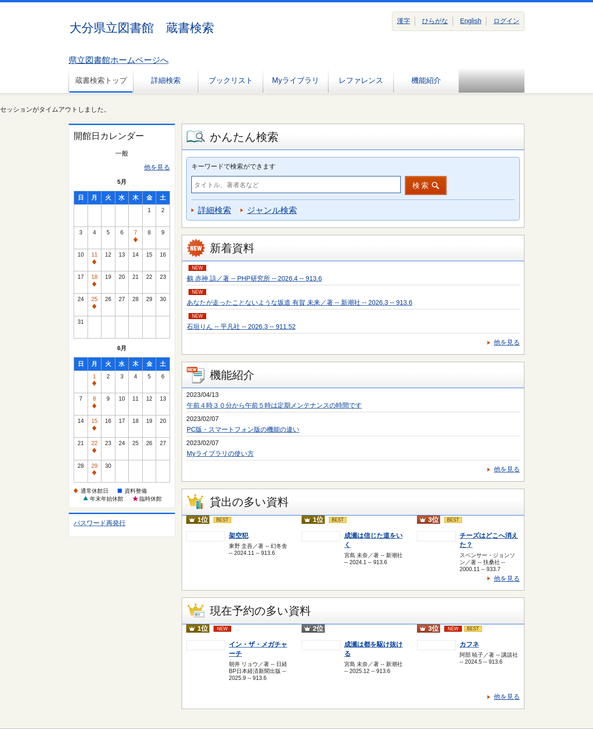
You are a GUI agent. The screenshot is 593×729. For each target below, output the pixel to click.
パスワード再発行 (100, 523)
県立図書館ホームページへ (119, 60)
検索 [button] (421, 185)
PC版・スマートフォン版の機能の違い (243, 429)
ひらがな (435, 21)
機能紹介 (426, 80)
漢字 (403, 21)
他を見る (157, 167)
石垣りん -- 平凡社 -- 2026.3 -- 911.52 (241, 326)
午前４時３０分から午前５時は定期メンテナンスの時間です (274, 405)
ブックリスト (230, 80)
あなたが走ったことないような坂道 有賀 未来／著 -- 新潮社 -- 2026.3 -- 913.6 (299, 302)
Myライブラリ (295, 80)
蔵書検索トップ (101, 80)
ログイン (506, 21)
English (470, 21)
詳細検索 (166, 80)
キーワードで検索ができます (233, 166)
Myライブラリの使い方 (220, 453)
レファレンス (361, 80)
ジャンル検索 (272, 210)
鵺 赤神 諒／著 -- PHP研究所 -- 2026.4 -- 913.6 (254, 278)
